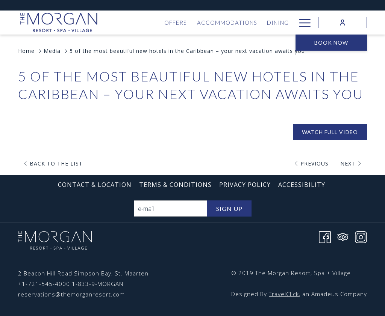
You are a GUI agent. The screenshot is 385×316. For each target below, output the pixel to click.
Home (26, 50)
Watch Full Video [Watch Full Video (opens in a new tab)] (330, 132)
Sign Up (229, 208)
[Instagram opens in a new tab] (361, 236)
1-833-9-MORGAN (97, 283)
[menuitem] (175, 23)
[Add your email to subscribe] (170, 208)
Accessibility (301, 185)
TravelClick (284, 294)
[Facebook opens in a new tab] (325, 236)
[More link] (302, 23)
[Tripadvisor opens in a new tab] (343, 236)
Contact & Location (95, 185)
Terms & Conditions (175, 185)
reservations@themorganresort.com (71, 294)
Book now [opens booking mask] (331, 42)
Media (52, 50)
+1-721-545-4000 (44, 283)
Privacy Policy (245, 185)
